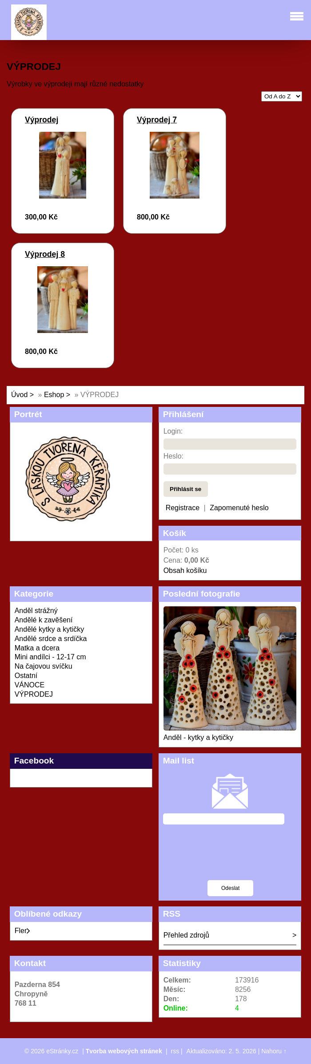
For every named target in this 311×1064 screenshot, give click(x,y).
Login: (173, 431)
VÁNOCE (30, 685)
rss (175, 1051)
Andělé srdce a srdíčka (51, 638)
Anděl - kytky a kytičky (198, 737)
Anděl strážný (36, 610)
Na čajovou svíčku (43, 666)
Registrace (182, 508)
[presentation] (230, 858)
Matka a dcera (37, 648)
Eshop (54, 394)
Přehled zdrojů (186, 935)
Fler (23, 930)
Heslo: (173, 456)
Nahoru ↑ (274, 1051)
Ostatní (26, 675)
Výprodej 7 (157, 119)
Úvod (19, 394)
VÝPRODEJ (34, 694)
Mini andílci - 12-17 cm (50, 657)
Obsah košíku (185, 570)
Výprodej (41, 119)
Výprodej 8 (45, 254)
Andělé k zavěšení (44, 620)
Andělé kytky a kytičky (49, 629)
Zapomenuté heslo (239, 508)
